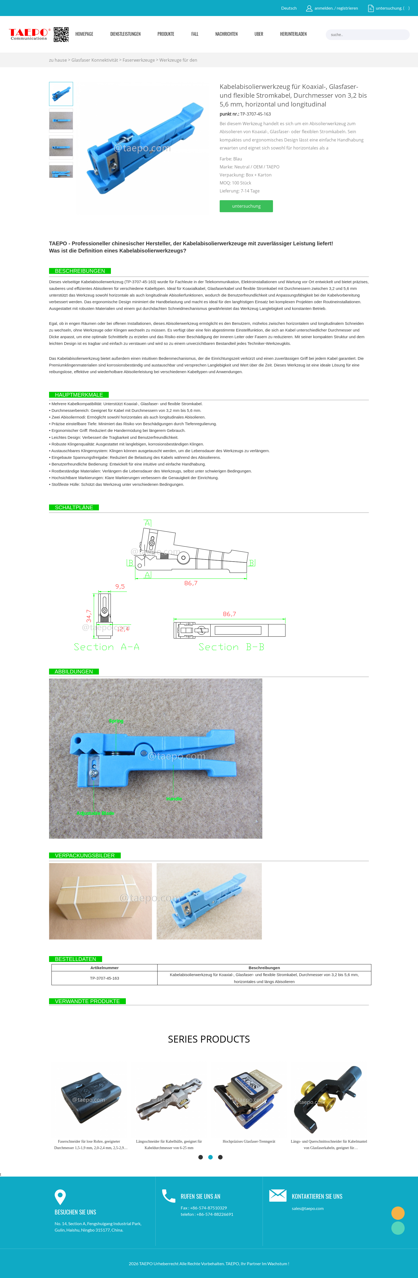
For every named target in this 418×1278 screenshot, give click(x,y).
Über (259, 34)
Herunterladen (293, 34)
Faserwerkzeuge (139, 60)
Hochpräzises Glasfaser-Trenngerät (249, 1141)
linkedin (238, 222)
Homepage (84, 34)
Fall (194, 34)
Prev (55, 182)
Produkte (166, 34)
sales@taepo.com (308, 1208)
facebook (224, 222)
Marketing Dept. (398, 1213)
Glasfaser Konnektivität (94, 60)
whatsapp (296, 222)
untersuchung (246, 206)
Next (67, 182)
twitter (252, 222)
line (281, 222)
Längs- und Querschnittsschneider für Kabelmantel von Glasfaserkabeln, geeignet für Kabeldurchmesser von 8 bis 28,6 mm (329, 1145)
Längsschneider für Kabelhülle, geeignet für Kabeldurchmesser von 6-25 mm (169, 1144)
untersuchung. (389, 7)
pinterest (267, 222)
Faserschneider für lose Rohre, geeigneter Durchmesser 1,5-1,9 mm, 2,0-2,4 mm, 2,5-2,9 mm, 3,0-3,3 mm (89, 1145)
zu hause (58, 60)
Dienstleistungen (125, 34)
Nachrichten (226, 34)
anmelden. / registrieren (336, 7)
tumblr (310, 222)
